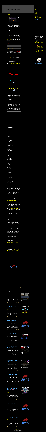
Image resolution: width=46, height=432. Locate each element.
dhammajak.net (9, 39)
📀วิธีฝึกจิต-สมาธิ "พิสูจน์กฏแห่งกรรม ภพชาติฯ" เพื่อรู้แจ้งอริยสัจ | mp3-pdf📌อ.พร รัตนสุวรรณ (39, 47)
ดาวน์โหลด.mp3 (36, 16)
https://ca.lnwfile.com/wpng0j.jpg (11, 214)
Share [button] (20, 287)
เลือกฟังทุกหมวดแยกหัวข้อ (38, 17)
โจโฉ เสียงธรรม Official (39, 63)
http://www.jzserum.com (14, 208)
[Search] (28, 1)
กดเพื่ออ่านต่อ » (17, 302)
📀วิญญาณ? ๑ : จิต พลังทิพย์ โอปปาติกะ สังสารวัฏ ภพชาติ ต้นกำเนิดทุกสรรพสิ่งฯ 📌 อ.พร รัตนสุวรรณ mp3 (39, 45)
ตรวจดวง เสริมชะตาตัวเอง (12, 374)
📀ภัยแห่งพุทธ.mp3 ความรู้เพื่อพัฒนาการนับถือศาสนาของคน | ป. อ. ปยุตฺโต (39, 53)
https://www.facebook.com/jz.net (11, 200)
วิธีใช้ (35, 8)
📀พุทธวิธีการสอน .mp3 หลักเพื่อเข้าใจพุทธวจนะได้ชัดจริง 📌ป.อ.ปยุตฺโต (39, 42)
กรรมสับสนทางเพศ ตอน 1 (12, 320)
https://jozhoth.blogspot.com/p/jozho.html (12, 242)
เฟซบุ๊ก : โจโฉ (36, 12)
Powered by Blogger (18, 429)
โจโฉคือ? (36, 9)
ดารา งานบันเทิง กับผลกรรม (12, 333)
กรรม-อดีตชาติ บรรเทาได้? (12, 417)
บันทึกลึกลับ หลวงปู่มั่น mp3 (12, 293)
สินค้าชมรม (36, 13)
